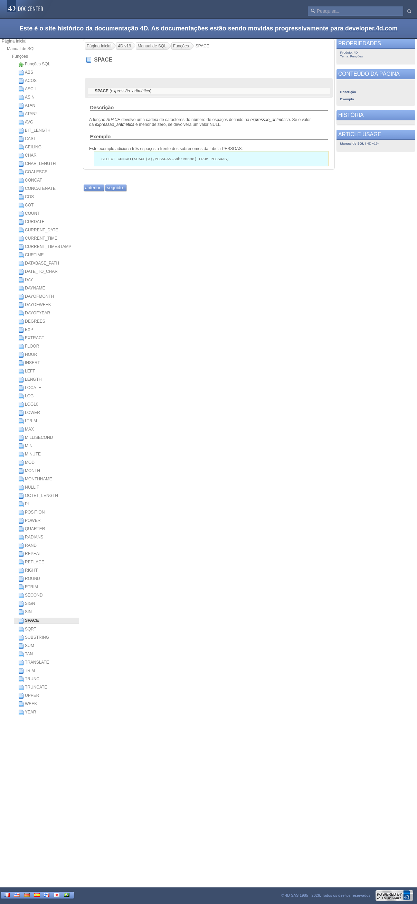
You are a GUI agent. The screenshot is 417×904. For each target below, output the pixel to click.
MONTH (29, 471)
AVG (25, 122)
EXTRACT (31, 338)
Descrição (102, 107)
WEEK (27, 704)
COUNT (29, 213)
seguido (115, 188)
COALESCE (32, 172)
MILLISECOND (35, 438)
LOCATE (29, 388)
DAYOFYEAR (34, 313)
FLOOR (28, 346)
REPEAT (29, 554)
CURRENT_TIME (37, 238)
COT (26, 205)
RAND (27, 545)
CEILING (29, 147)
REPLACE (31, 562)
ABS (25, 72)
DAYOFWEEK (34, 305)
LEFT (26, 371)
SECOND (30, 595)
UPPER (28, 696)
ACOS (27, 81)
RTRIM (28, 587)
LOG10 (28, 404)
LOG (26, 396)
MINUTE (29, 454)
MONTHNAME (35, 479)
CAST (27, 139)
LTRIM (27, 421)
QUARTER (31, 529)
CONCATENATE (37, 189)
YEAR (27, 712)
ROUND (29, 579)
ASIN (26, 97)
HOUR (27, 355)
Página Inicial (14, 41)
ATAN (26, 106)
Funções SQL (34, 64)
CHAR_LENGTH (37, 164)
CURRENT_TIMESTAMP (44, 247)
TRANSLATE (33, 662)
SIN (25, 612)
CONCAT (30, 180)
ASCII (27, 89)
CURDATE (31, 222)
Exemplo (100, 136)
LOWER (29, 413)
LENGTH (30, 379)
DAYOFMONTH (36, 296)
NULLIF (28, 487)
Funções (20, 56)
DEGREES (31, 321)
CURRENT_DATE (38, 230)
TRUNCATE (32, 687)
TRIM (26, 671)
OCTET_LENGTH (38, 496)
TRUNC (28, 679)
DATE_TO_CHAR (38, 272)
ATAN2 (28, 114)
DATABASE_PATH (38, 263)
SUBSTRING (33, 637)
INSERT (29, 363)
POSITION (31, 512)
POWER (29, 521)
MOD (26, 462)
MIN (25, 446)
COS (26, 197)
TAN (25, 654)
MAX (26, 429)
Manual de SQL (21, 48)
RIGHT (28, 570)
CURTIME (31, 255)
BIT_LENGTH (34, 130)
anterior (93, 188)
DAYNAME (31, 288)
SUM (26, 646)
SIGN (26, 604)
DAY (25, 280)
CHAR (27, 155)
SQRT (27, 629)
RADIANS (30, 537)
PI (23, 504)
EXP (25, 330)
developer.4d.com (371, 28)
